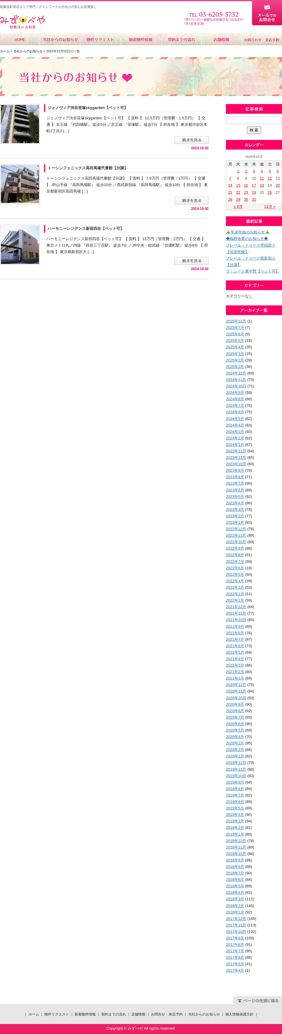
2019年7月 (235, 795)
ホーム (20, 39)
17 (254, 185)
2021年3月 (235, 665)
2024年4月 (235, 425)
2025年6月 (235, 334)
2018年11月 (236, 847)
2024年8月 (235, 399)
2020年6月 (235, 724)
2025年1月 (235, 366)
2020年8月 (235, 711)
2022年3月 (235, 587)
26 (270, 192)
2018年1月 (235, 912)
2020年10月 (236, 698)
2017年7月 (235, 951)
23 (246, 192)
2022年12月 (236, 529)
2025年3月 (235, 354)
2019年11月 (236, 769)
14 (230, 185)
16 (246, 185)
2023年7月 (235, 483)
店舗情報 (221, 39)
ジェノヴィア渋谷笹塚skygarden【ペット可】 (88, 108)
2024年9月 (235, 392)
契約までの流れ (181, 39)
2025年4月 (235, 347)
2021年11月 (236, 613)
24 (254, 192)
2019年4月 (235, 814)
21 (230, 192)
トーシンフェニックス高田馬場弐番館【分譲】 (88, 168)
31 (254, 199)
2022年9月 (235, 548)
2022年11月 (236, 535)
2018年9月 (235, 860)
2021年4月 (235, 659)
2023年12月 (236, 451)
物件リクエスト (100, 39)
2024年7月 (235, 405)
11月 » (269, 206)
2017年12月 (236, 918)
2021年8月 (235, 633)
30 (246, 199)
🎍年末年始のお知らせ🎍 (248, 232)
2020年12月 (236, 684)
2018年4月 (235, 892)
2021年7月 (235, 639)
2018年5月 (235, 886)
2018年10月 (236, 853)
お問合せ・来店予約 (261, 39)
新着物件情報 (141, 39)
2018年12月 (236, 841)
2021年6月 (235, 646)
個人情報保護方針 (239, 1014)
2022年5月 (235, 574)
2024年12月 (236, 373)
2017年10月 (236, 931)
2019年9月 (235, 782)
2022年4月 (235, 581)
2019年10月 (236, 776)
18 (262, 185)
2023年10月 (236, 464)
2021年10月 (236, 620)
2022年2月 (235, 594)
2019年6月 (235, 801)
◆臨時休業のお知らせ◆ (247, 238)
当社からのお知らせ (60, 39)
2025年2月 (235, 360)
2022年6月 (235, 568)
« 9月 (238, 206)
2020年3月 (235, 743)
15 (238, 185)
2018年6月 (235, 879)
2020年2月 (235, 749)
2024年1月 (235, 444)
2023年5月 (235, 496)
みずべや (22, 22)
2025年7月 (235, 327)
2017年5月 (235, 964)
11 (262, 178)
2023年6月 (235, 490)
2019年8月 (235, 789)
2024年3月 (235, 431)
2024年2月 (235, 438)
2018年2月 (235, 906)
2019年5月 (235, 808)
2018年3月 (235, 899)
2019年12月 (236, 762)
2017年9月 (235, 938)
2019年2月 (235, 827)
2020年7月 (235, 717)
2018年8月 (235, 866)
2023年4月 (235, 503)
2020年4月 (235, 736)
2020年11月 (236, 691)
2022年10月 (236, 542)
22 (238, 192)
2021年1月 (235, 678)
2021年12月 (236, 607)
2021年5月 (235, 652)
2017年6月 (235, 957)
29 (238, 199)
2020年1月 (235, 756)
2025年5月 (235, 340)
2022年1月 (235, 600)
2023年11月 (236, 457)
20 (278, 185)
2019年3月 (235, 821)
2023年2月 (235, 516)
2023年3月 (235, 509)
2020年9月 (235, 704)
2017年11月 (236, 925)
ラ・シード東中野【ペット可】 (252, 271)
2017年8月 (235, 944)
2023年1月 (235, 522)
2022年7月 (235, 561)
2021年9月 (235, 626)
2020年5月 (235, 730)
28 (230, 199)
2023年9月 (235, 470)
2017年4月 (235, 970)
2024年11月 (236, 379)
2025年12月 (236, 321)
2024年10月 (236, 386)
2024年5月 (235, 418)
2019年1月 (235, 834)
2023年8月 (235, 477)
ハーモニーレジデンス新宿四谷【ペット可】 (86, 228)
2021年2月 (235, 672)
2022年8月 (235, 555)
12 (270, 178)
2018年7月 (235, 873)
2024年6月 (235, 412)
